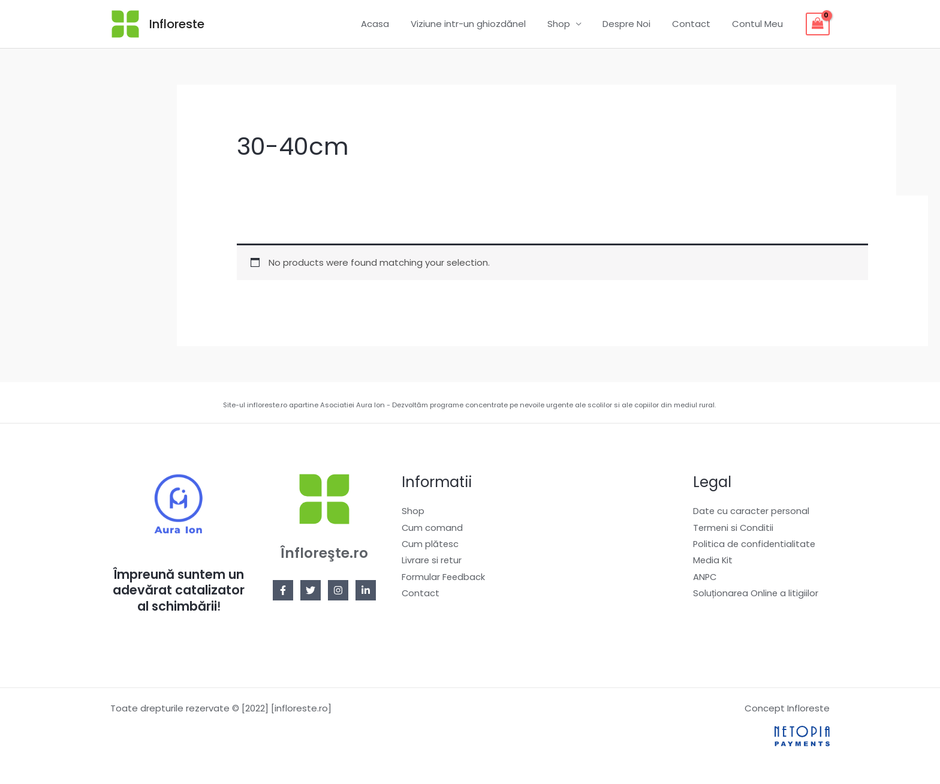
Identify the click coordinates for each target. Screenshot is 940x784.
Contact (696, 23)
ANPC (705, 578)
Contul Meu (759, 23)
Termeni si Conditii (734, 528)
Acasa (394, 23)
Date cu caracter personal (752, 511)
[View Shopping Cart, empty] (818, 24)
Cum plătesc (431, 545)
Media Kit (713, 561)
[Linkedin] (365, 590)
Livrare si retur (432, 561)
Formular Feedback (444, 578)
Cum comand (432, 528)
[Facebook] (283, 590)
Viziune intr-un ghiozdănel (483, 23)
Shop (570, 23)
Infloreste (176, 24)
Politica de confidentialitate (755, 545)
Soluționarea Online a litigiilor (756, 595)
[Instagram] (338, 590)
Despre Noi (635, 23)
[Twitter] (310, 590)
